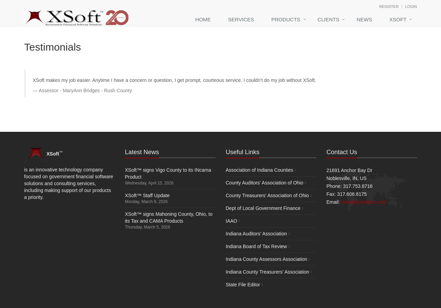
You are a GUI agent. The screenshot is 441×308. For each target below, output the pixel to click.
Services (241, 19)
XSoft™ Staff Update (147, 195)
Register (389, 6)
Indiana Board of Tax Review (256, 246)
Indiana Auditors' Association (256, 233)
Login (411, 6)
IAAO (231, 221)
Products (285, 19)
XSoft (398, 19)
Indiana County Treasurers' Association (267, 272)
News (364, 19)
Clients (328, 19)
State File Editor (243, 284)
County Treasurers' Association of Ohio (267, 195)
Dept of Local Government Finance (263, 208)
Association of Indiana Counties (259, 170)
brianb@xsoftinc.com (363, 202)
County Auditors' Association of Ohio (264, 182)
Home (203, 19)
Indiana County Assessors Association (266, 259)
